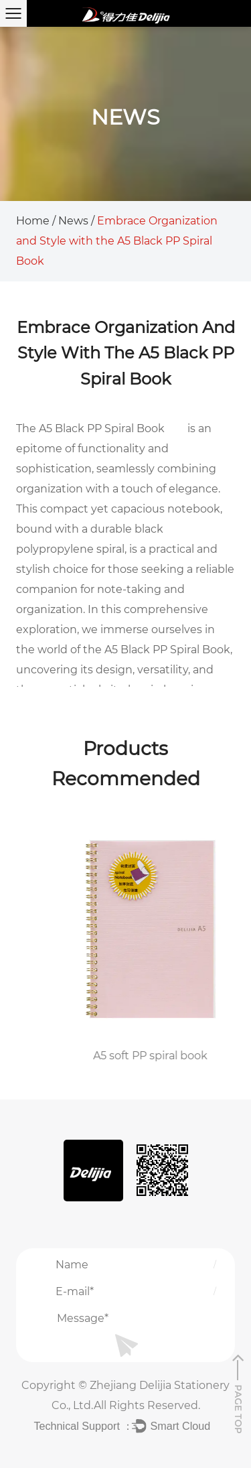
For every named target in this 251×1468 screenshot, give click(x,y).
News (73, 220)
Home (33, 220)
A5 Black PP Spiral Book (102, 428)
